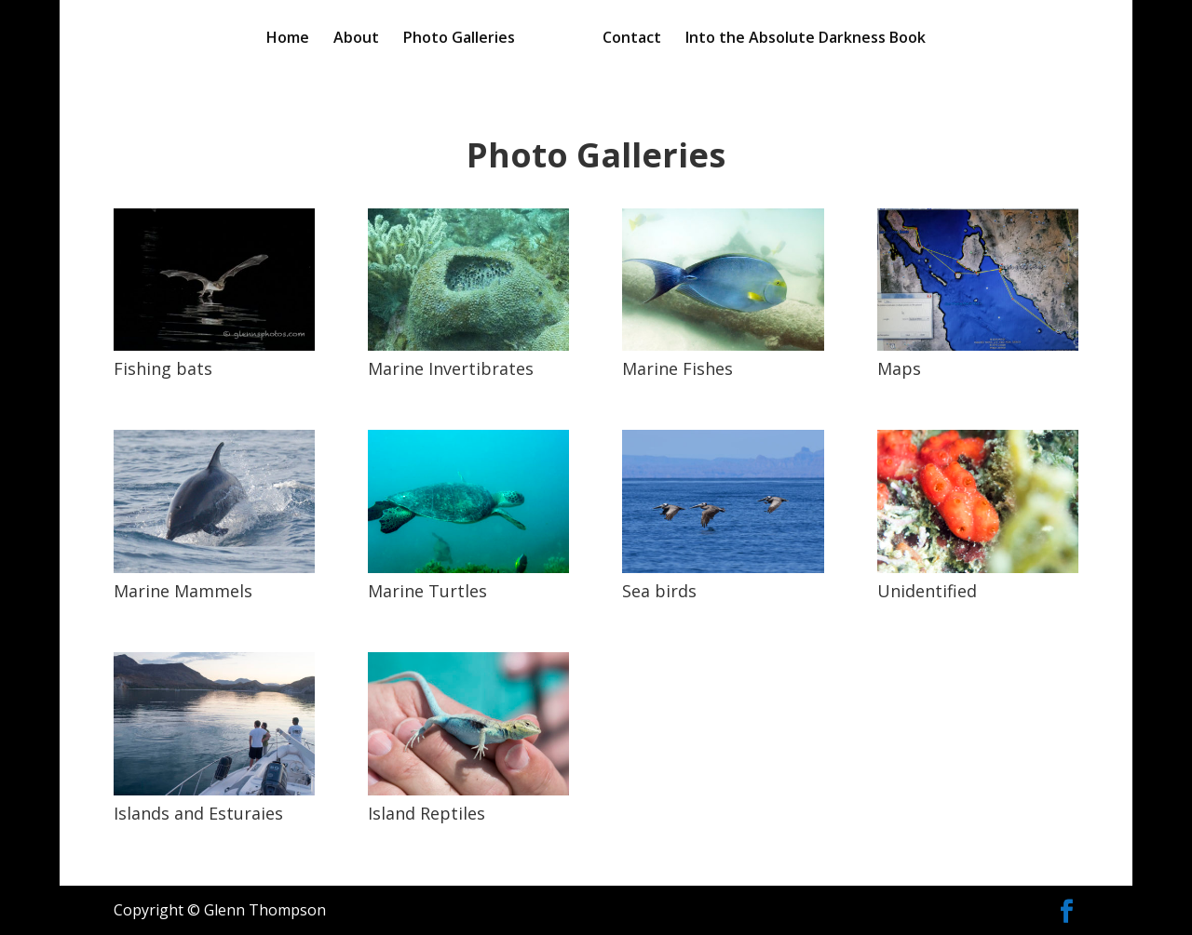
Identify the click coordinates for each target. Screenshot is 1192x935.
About (356, 39)
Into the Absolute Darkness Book (805, 39)
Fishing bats (163, 368)
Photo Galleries (459, 39)
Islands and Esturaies (198, 813)
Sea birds (659, 591)
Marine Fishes (677, 368)
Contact (632, 39)
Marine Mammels (183, 591)
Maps (899, 368)
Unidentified (927, 591)
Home (287, 39)
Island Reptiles (426, 813)
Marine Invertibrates (451, 368)
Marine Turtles (427, 591)
